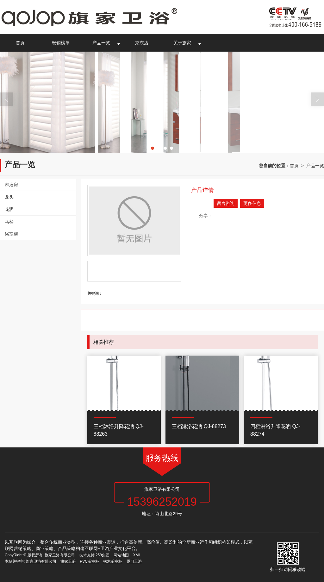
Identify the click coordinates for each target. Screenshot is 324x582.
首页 (20, 42)
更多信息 (252, 203)
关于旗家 (182, 42)
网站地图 (121, 555)
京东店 (141, 42)
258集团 (102, 555)
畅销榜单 (61, 42)
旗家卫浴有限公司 (60, 555)
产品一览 (101, 42)
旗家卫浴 (68, 561)
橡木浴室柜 (112, 561)
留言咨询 (225, 203)
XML (137, 555)
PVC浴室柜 (89, 561)
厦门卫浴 (134, 561)
